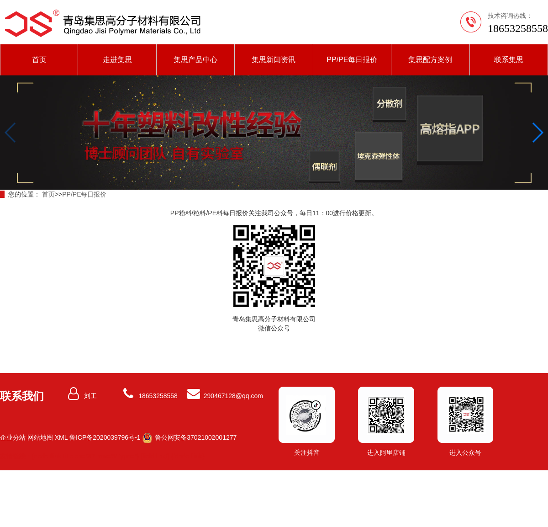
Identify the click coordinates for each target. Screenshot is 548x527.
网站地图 (40, 437)
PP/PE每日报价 (352, 60)
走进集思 (117, 60)
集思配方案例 (430, 60)
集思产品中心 (195, 60)
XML (61, 437)
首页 (39, 60)
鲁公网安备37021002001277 (195, 437)
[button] (537, 132)
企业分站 (13, 437)
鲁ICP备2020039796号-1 (105, 437)
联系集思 (508, 60)
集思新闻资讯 (273, 60)
